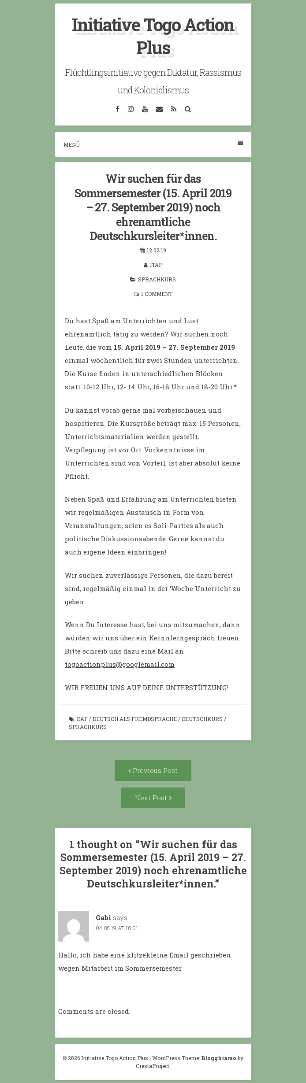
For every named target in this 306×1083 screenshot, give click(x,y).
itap (156, 264)
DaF (82, 718)
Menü (153, 144)
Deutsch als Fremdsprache (135, 718)
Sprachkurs (157, 279)
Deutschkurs (202, 718)
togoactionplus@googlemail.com (120, 664)
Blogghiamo (218, 1057)
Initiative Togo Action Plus (153, 36)
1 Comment (156, 293)
